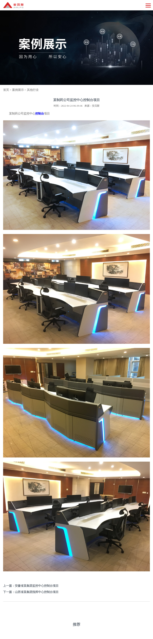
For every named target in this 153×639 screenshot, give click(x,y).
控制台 (39, 113)
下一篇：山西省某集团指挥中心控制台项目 (31, 592)
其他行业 (33, 89)
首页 (6, 89)
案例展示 (18, 89)
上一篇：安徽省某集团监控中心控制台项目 (31, 585)
